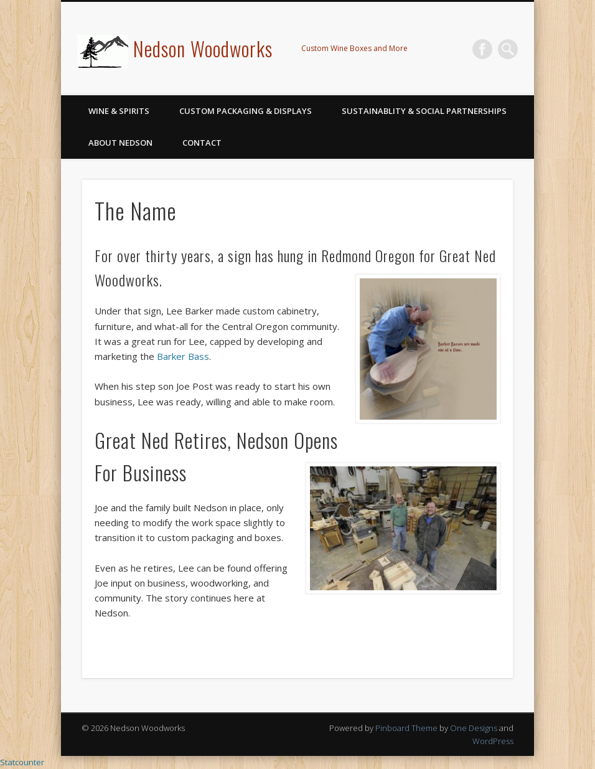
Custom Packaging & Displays (245, 110)
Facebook (482, 49)
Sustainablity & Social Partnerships (424, 110)
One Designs (473, 728)
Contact (202, 142)
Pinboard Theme (406, 728)
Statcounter (22, 762)
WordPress (492, 741)
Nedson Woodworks (203, 48)
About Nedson (120, 142)
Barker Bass (183, 356)
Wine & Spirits (118, 110)
